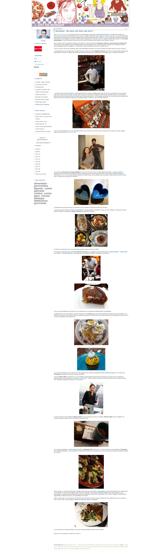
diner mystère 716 (65, 548)
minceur (45, 196)
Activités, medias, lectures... (43, 82)
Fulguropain (123, 252)
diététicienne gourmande (41, 201)
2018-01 (38, 151)
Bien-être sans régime (42, 97)
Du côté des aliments (41, 84)
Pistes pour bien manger (42, 99)
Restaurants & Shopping (42, 104)
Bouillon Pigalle (103, 492)
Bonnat (81, 51)
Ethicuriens (79, 131)
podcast (79, 377)
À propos (43, 40)
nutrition (38, 193)
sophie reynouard (85, 546)
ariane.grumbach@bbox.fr (43, 143)
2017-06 (38, 169)
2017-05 (38, 171)
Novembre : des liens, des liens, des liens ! (74, 31)
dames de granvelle (84, 548)
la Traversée (63, 249)
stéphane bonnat (62, 546)
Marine (71, 314)
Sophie (113, 373)
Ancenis (63, 175)
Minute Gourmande (41, 94)
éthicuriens (77, 546)
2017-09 (38, 161)
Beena (69, 211)
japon (37, 196)
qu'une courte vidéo (70, 132)
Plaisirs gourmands (41, 102)
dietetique (39, 198)
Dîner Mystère (74, 449)
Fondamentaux (40, 87)
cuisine (48, 193)
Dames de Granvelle (83, 498)
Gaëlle (107, 373)
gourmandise (41, 186)
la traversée (104, 546)
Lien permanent (106, 544)
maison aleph (57, 548)
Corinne (102, 373)
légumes (38, 188)
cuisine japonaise (43, 189)
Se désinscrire (39, 64)
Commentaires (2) (115, 544)
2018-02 (38, 149)
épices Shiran (70, 93)
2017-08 (38, 164)
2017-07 (38, 166)
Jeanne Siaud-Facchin (102, 34)
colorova (110, 546)
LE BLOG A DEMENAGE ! (43, 114)
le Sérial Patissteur (67, 253)
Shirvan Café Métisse (77, 210)
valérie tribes (116, 546)
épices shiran (70, 546)
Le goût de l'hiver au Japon (43, 131)
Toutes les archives (41, 174)
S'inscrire (38, 61)
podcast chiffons (124, 546)
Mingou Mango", (114, 252)
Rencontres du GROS (62, 34)
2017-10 (38, 159)
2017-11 (38, 156)
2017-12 (38, 154)
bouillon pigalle (75, 548)
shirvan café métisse (95, 546)
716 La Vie (96, 449)
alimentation (40, 183)
